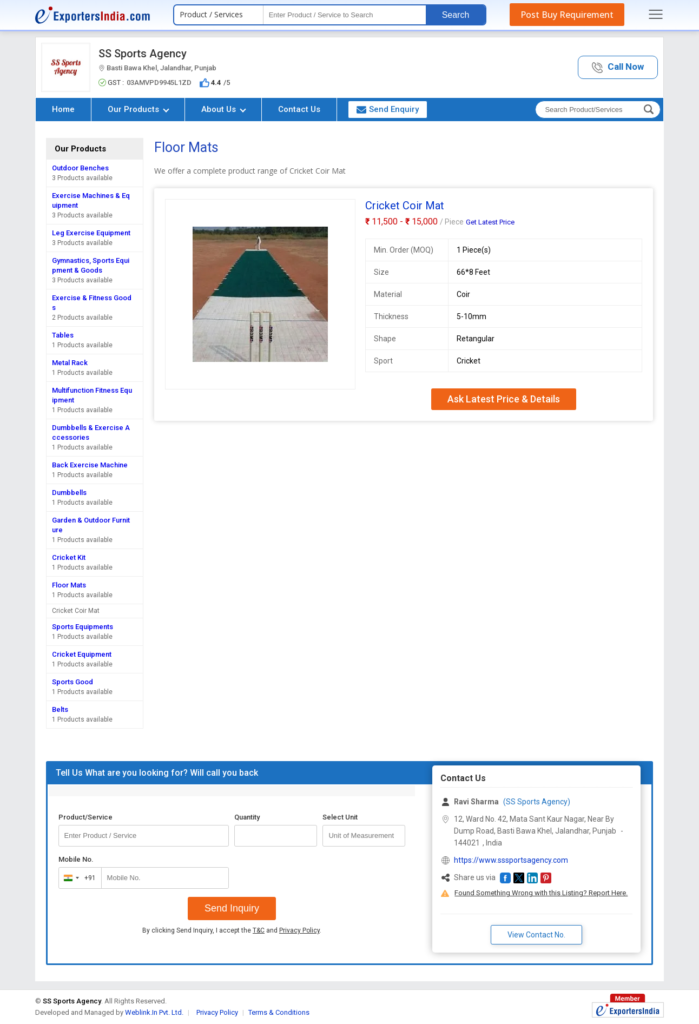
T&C (259, 930)
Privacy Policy (299, 930)
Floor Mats (69, 585)
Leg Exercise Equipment (91, 233)
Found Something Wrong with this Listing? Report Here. (541, 893)
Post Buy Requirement (567, 15)
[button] (617, 67)
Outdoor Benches (80, 168)
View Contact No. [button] (536, 934)
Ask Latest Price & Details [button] (503, 399)
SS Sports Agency (142, 54)
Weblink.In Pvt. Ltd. (154, 1012)
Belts (60, 709)
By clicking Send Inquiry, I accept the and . (231, 930)
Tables (63, 335)
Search (456, 14)
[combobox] (78, 878)
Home (63, 109)
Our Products (138, 109)
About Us (223, 109)
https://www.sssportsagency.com (511, 860)
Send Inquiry (232, 908)
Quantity (247, 817)
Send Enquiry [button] (388, 109)
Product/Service (85, 817)
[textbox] (344, 14)
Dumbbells (69, 492)
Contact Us (299, 109)
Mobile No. (76, 859)
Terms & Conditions (278, 1012)
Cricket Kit (68, 557)
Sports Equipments (82, 627)
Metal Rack (70, 363)
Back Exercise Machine (90, 465)
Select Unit (340, 817)
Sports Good (72, 682)
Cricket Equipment (81, 654)
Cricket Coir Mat (76, 611)
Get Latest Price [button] (490, 222)
